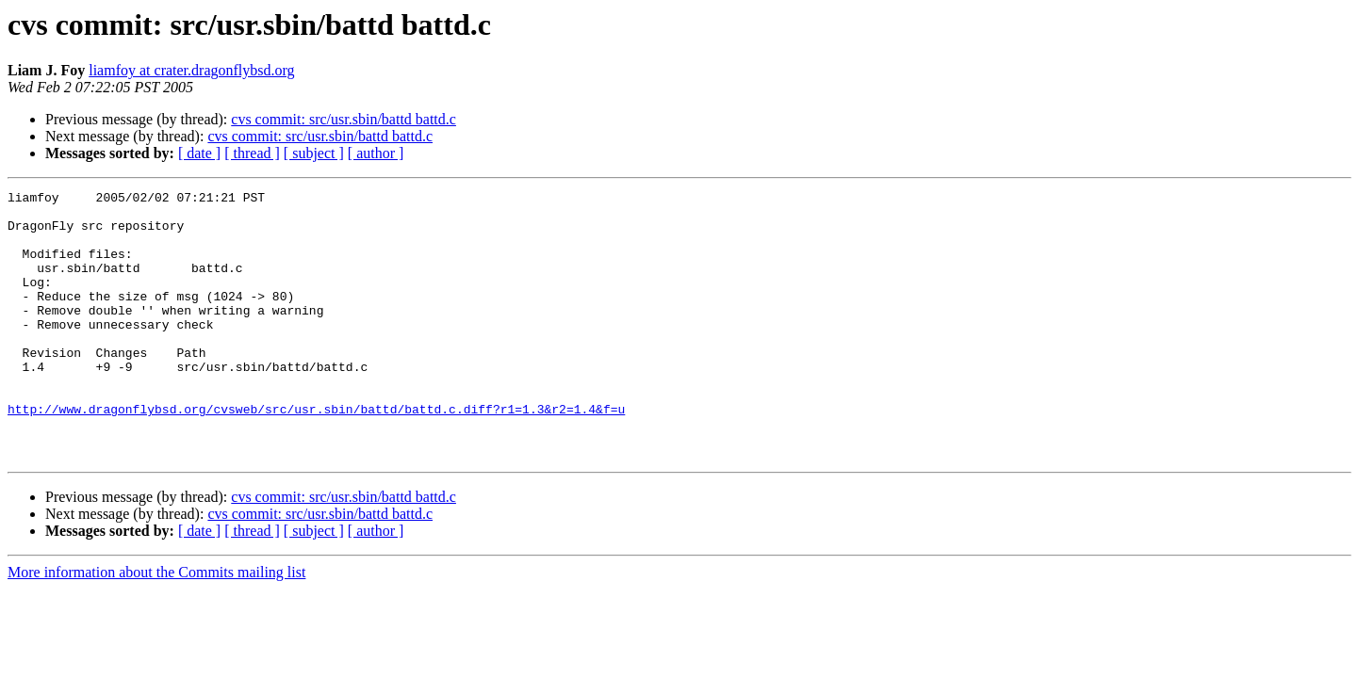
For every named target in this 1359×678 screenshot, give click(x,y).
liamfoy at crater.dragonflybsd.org (191, 70)
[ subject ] (314, 153)
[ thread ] (252, 153)
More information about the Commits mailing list (156, 626)
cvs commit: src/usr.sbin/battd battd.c (343, 119)
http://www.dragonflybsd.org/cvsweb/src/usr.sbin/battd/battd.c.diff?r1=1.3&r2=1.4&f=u (316, 453)
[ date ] (199, 153)
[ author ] (376, 153)
